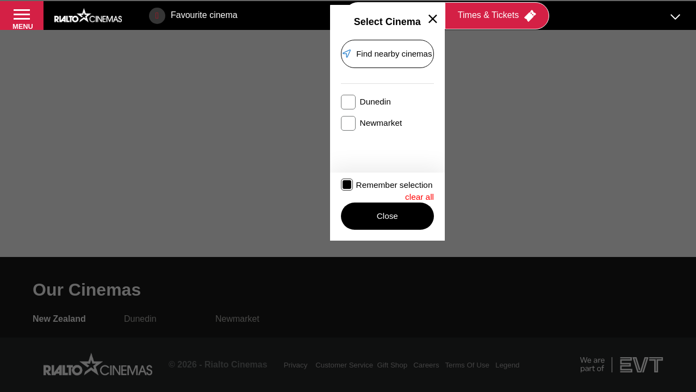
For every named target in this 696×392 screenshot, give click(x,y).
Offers (311, 8)
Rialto (84, 8)
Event (167, 8)
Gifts (356, 8)
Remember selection (232, 220)
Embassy (248, 8)
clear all (419, 219)
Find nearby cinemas (313, 110)
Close (305, 243)
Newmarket (340, 158)
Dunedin (212, 158)
